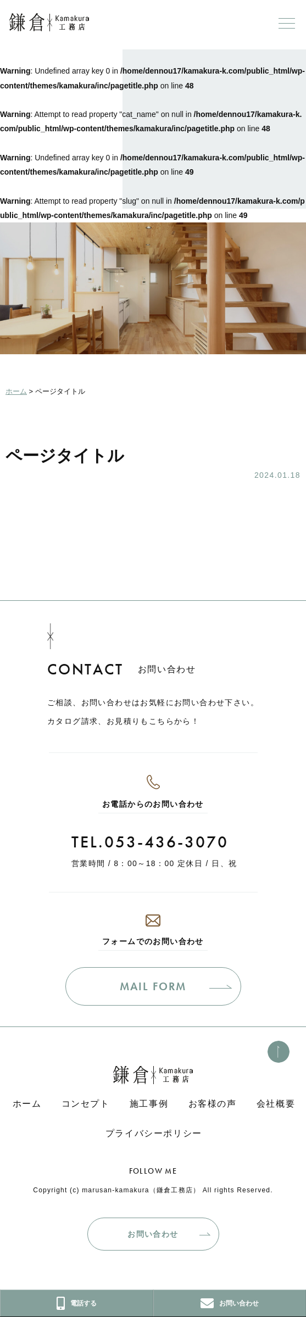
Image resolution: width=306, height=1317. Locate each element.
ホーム (27, 1103)
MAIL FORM (153, 986)
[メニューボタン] (287, 23)
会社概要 (276, 1103)
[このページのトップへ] (279, 1052)
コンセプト (86, 1103)
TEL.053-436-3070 (150, 842)
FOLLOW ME (153, 1171)
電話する (77, 1303)
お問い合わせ (152, 1234)
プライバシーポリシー (153, 1133)
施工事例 (149, 1103)
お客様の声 (212, 1103)
